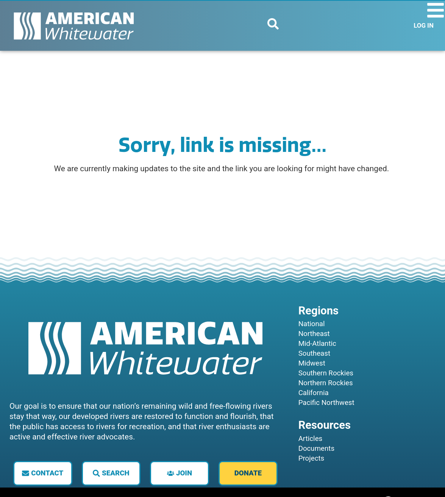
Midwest (311, 363)
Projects (311, 458)
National (311, 324)
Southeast (314, 353)
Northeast (314, 334)
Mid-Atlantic (317, 343)
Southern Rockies (325, 373)
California (313, 393)
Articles (310, 438)
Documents (316, 448)
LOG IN (424, 25)
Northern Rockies (325, 383)
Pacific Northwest (326, 403)
